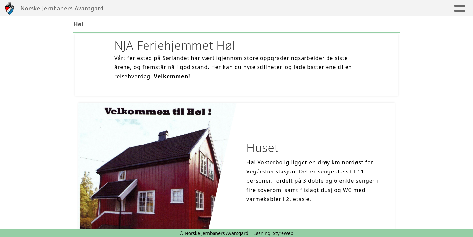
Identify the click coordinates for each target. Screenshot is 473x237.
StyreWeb (283, 233)
